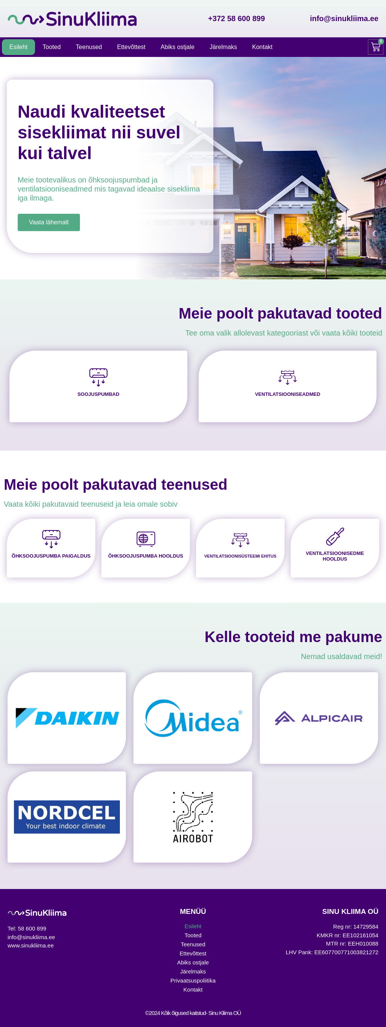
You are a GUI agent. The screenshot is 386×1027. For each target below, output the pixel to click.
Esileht (18, 47)
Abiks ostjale (178, 47)
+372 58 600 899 (236, 18)
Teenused (89, 47)
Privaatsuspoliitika (193, 980)
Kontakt (262, 47)
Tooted (52, 47)
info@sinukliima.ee (344, 18)
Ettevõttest (131, 47)
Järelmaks (223, 47)
